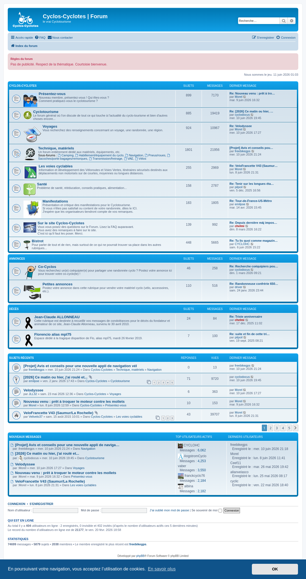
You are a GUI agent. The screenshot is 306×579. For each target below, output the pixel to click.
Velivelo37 (36, 416)
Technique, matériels (56, 148)
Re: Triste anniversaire (246, 316)
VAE (128, 158)
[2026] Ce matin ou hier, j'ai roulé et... (55, 377)
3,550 (201, 470)
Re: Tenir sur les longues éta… (252, 183)
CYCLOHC (242, 244)
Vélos (140, 158)
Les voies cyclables (56, 166)
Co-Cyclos (47, 267)
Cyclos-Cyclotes (22, 85)
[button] (295, 428)
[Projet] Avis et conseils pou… (251, 147)
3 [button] (277, 427)
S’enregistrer (41, 504)
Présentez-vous (52, 94)
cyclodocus (242, 114)
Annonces (17, 258)
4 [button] (283, 427)
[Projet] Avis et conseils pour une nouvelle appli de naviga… (64, 445)
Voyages (50, 126)
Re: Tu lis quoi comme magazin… (254, 240)
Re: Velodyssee (241, 126)
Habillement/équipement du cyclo (99, 155)
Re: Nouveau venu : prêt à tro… (252, 93)
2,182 (201, 491)
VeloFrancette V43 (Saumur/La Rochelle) (58, 413)
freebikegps (242, 151)
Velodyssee (33, 390)
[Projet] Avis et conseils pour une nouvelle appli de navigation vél (80, 366)
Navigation (134, 155)
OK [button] (275, 569)
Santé (42, 184)
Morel (238, 96)
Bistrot (38, 241)
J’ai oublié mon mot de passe (169, 510)
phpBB (140, 555)
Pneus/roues (155, 155)
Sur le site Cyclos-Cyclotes (61, 223)
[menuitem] (40, 37)
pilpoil (238, 187)
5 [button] (289, 427)
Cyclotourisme (46, 112)
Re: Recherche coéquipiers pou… (254, 266)
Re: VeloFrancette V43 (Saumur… (254, 165)
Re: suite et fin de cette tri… (250, 334)
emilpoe (240, 204)
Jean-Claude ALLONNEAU (57, 317)
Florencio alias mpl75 (52, 334)
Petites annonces (57, 284)
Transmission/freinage (105, 158)
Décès (14, 308)
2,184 (201, 481)
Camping (66, 155)
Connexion (16, 504)
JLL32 (33, 394)
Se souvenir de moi (207, 510)
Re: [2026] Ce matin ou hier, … (251, 111)
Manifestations (55, 201)
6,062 (201, 450)
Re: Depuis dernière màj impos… (253, 222)
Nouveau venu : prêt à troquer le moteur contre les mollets (74, 401)
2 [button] (270, 427)
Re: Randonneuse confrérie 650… (254, 283)
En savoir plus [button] (162, 569)
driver (238, 287)
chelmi (239, 226)
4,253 (201, 461)
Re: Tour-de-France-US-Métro (251, 200)
